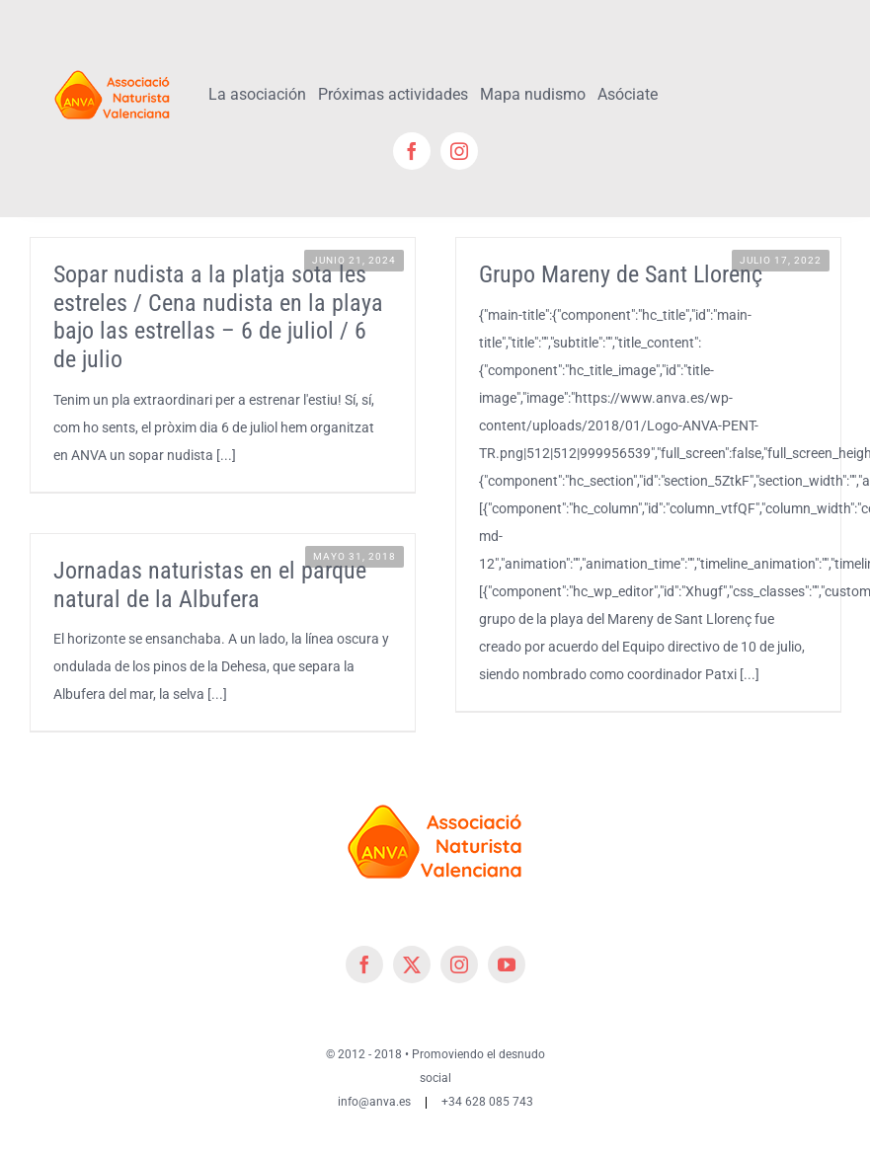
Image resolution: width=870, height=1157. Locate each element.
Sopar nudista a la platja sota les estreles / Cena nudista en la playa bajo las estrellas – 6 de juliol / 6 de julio (218, 317)
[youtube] (506, 964)
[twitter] (412, 964)
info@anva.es (374, 1102)
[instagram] (459, 151)
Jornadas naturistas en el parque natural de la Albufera (209, 585)
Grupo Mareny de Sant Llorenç (620, 274)
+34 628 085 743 (487, 1102)
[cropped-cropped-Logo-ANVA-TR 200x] (112, 66)
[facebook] (412, 151)
